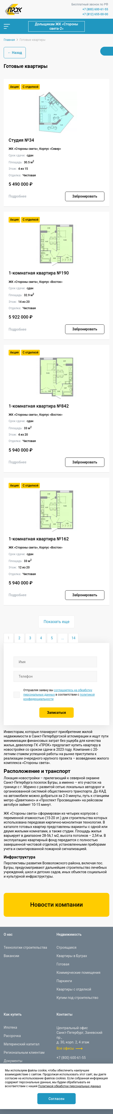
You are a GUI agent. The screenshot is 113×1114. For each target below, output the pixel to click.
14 (73, 638)
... (62, 638)
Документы (13, 1061)
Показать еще (56, 621)
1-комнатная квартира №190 (39, 272)
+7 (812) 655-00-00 (95, 14)
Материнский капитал (22, 1044)
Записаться (56, 713)
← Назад (15, 53)
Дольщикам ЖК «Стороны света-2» (56, 26)
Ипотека (10, 1027)
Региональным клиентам (24, 1052)
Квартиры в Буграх (71, 956)
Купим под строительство (77, 998)
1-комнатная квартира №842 (39, 406)
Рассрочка (12, 1036)
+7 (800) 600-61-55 (95, 9)
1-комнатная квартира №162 (39, 538)
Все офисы (65, 1048)
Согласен (56, 1099)
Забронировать (84, 196)
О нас (8, 934)
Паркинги (64, 981)
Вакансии (11, 956)
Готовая (62, 964)
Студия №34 (21, 140)
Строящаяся (66, 947)
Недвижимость (69, 934)
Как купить (13, 1014)
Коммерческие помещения (78, 973)
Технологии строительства (25, 947)
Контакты (64, 1014)
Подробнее (18, 196)
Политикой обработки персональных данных (69, 1086)
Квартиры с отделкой (73, 989)
